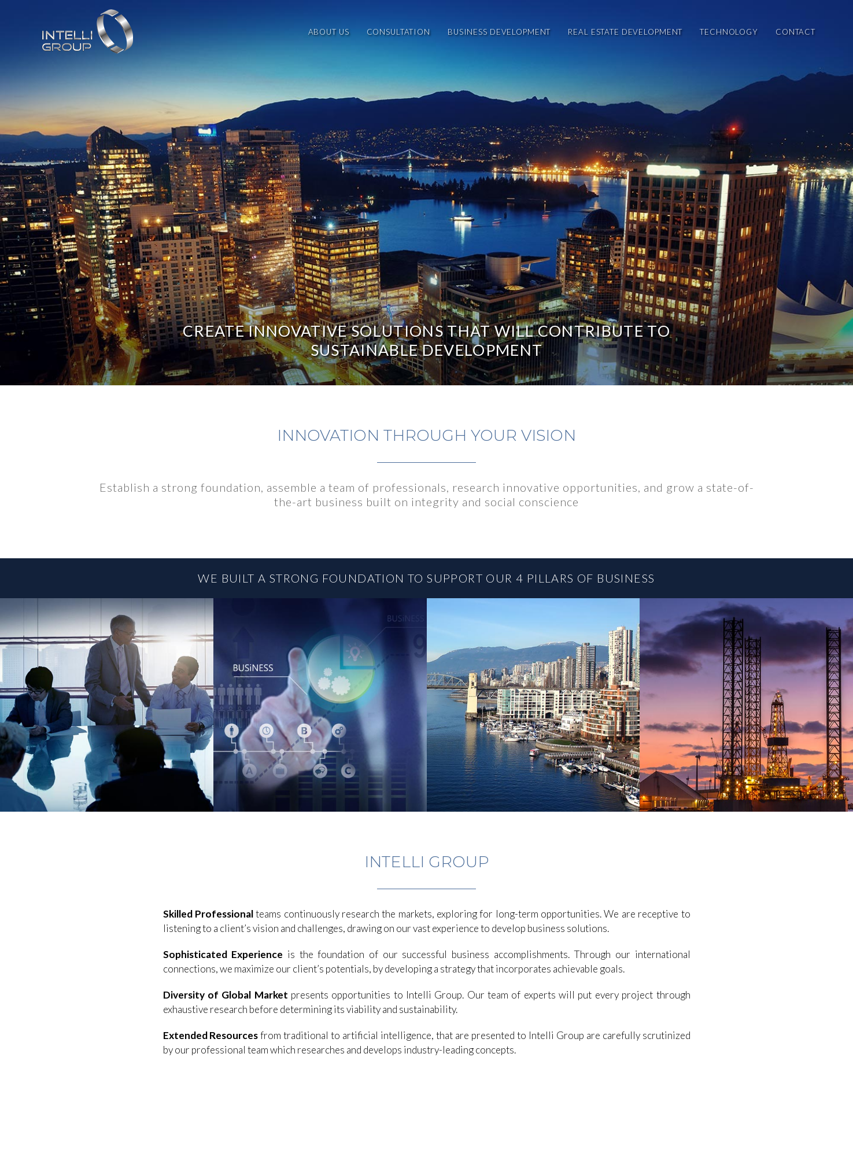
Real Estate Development (625, 31)
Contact (795, 31)
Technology (729, 31)
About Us (328, 31)
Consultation (398, 31)
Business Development (499, 31)
